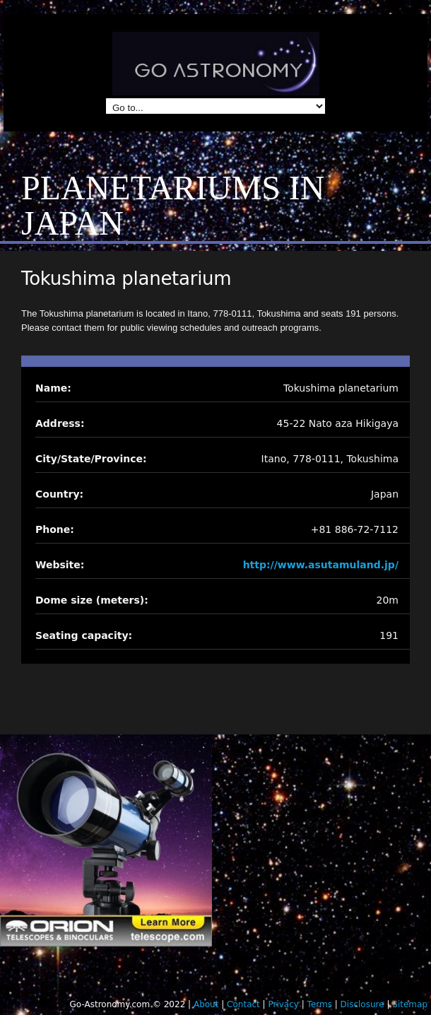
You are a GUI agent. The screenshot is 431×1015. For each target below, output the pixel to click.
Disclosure (362, 1004)
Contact (243, 1004)
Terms (319, 1004)
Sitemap (409, 1004)
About (206, 1004)
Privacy (283, 1004)
